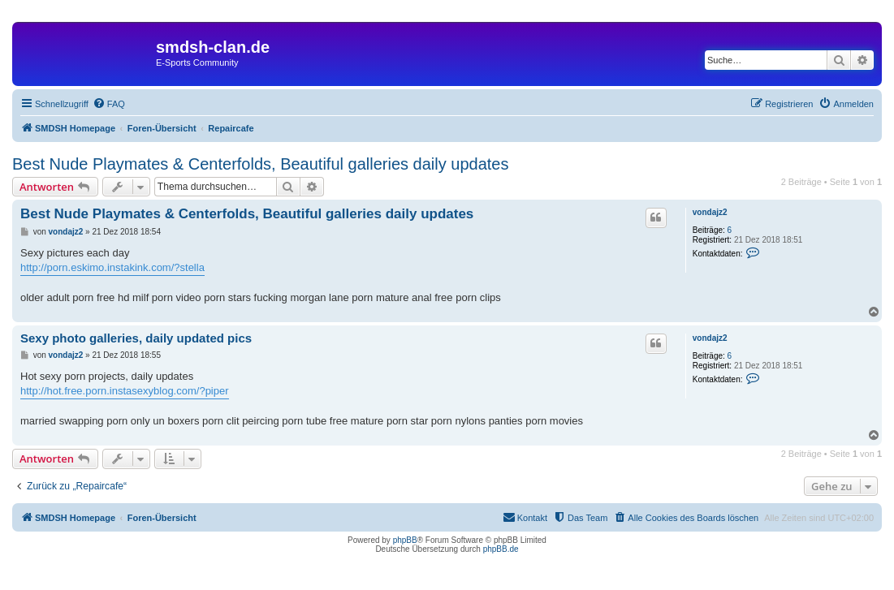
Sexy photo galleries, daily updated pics (136, 338)
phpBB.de (501, 549)
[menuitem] (109, 104)
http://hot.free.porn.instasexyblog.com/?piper (124, 391)
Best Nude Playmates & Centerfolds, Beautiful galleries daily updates (260, 164)
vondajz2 (710, 212)
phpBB (405, 540)
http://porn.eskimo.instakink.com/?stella (112, 267)
